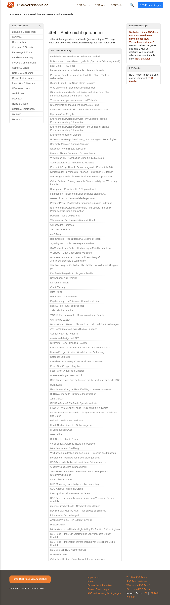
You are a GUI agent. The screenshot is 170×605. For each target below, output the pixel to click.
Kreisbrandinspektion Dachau (65, 134)
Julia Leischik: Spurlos (61, 310)
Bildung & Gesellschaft (24, 31)
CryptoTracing (57, 287)
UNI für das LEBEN (60, 319)
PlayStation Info (58, 554)
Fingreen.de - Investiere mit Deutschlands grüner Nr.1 (78, 193)
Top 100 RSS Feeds (137, 577)
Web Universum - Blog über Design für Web (72, 87)
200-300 (131, 597)
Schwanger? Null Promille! (64, 278)
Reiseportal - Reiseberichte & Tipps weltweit (73, 189)
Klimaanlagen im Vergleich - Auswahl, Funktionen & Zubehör (81, 172)
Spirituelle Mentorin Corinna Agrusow (69, 144)
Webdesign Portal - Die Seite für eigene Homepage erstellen (81, 176)
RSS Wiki (100, 5)
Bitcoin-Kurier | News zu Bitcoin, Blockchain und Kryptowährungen (84, 324)
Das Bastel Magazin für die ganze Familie (71, 273)
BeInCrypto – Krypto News (64, 439)
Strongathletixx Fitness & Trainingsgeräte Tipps (74, 105)
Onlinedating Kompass (62, 225)
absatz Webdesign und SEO (65, 338)
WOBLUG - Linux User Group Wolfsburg (71, 252)
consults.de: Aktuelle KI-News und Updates (72, 443)
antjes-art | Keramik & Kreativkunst (68, 148)
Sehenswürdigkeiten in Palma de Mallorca (72, 162)
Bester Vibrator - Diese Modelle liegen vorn (72, 198)
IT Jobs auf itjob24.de (61, 429)
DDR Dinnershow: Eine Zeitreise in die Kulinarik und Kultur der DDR (85, 380)
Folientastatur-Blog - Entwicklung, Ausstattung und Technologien (83, 139)
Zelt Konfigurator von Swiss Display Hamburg (73, 329)
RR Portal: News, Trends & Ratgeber (69, 343)
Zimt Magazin (57, 398)
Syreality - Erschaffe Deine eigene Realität (72, 243)
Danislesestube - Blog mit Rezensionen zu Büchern (76, 361)
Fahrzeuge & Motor (22, 52)
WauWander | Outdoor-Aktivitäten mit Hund (72, 220)
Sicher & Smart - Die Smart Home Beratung (72, 83)
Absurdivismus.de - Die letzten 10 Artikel (71, 520)
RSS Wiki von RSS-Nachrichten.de (68, 549)
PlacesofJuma (57, 524)
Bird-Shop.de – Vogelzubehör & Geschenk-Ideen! (75, 239)
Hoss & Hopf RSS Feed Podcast (67, 305)
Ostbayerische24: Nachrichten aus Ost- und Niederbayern (80, 347)
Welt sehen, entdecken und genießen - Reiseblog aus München (83, 453)
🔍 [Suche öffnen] (132, 5)
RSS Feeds (83, 5)
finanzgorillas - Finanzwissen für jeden (70, 493)
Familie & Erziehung (22, 57)
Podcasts (17, 98)
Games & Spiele (20, 67)
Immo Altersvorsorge (61, 479)
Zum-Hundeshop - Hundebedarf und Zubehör (73, 100)
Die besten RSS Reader (139, 589)
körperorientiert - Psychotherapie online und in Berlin (77, 70)
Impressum (93, 577)
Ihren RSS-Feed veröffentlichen (30, 579)
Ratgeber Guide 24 (60, 357)
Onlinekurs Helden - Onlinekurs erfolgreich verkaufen (77, 559)
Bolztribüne (56, 384)
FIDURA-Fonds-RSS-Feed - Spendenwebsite (73, 403)
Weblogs (16, 114)
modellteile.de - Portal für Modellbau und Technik (75, 56)
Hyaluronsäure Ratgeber (63, 114)
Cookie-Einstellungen (98, 589)
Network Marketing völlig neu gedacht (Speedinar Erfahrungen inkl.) (85, 61)
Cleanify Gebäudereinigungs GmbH (68, 467)
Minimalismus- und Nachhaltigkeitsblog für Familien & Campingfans (85, 529)
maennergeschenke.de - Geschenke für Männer (75, 506)
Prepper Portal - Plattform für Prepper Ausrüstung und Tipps (81, 203)
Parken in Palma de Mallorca (65, 215)
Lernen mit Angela (59, 282)
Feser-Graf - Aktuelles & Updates (67, 370)
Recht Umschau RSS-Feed (64, 296)
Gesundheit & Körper (23, 78)
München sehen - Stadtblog (64, 448)
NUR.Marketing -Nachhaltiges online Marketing (74, 484)
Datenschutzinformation (99, 585)
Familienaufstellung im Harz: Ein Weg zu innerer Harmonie (80, 389)
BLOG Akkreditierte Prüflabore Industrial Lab (73, 394)
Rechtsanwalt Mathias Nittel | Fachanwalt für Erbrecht (78, 510)
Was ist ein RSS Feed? (138, 585)
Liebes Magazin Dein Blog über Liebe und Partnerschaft (79, 109)
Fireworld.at (56, 434)
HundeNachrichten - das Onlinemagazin (70, 425)
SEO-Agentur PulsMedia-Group (66, 488)
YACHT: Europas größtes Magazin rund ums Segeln (77, 315)
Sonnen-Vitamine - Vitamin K (65, 333)
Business (17, 37)
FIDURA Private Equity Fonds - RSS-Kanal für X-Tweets (79, 408)
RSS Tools (116, 5)
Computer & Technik (22, 47)
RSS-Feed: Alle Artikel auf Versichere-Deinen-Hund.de (78, 462)
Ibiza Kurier (56, 292)
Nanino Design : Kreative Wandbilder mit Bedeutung (77, 352)
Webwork (17, 119)
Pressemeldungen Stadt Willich (66, 375)
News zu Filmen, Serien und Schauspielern (72, 153)
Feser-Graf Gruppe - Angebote (66, 366)
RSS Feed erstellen (137, 581)
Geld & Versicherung (22, 73)
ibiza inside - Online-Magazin (65, 515)
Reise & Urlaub (20, 103)
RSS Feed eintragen (150, 5)
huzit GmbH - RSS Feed (62, 65)
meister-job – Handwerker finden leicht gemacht (74, 457)
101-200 (153, 593)
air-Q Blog (55, 234)
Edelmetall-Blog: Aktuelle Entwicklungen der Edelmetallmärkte (82, 167)
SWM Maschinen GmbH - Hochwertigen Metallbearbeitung (80, 248)
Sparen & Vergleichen (23, 109)
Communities (19, 42)
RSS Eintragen (143, 58)
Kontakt (91, 581)
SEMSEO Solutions (60, 229)
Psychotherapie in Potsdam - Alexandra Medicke (75, 301)
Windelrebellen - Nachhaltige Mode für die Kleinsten (77, 158)
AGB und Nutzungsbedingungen (104, 593)
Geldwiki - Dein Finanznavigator (66, 420)
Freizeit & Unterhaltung (24, 62)
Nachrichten (18, 93)
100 (145, 593)
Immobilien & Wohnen (23, 83)
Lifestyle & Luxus (21, 88)
